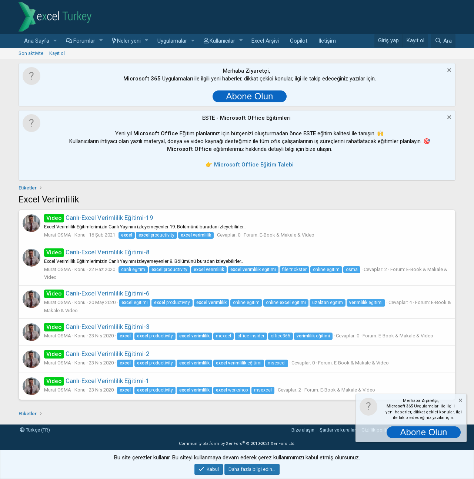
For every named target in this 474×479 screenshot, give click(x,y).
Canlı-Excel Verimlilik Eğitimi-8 (97, 252)
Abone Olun (249, 96)
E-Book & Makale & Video (287, 235)
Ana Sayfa (36, 40)
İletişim (327, 40)
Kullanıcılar (222, 40)
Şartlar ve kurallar (338, 430)
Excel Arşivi (265, 40)
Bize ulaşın (302, 430)
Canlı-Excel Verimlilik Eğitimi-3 (97, 326)
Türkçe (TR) (35, 430)
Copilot (298, 40)
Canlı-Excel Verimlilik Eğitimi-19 (98, 217)
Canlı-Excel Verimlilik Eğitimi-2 (97, 353)
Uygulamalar (172, 40)
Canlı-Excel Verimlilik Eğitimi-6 (97, 293)
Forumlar (84, 40)
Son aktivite (31, 53)
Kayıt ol (57, 53)
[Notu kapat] (448, 71)
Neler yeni (129, 40)
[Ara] (443, 41)
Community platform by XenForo (237, 443)
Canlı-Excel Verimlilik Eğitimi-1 (97, 380)
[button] (55, 41)
